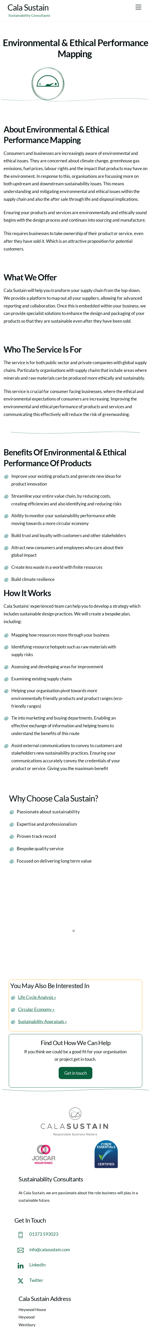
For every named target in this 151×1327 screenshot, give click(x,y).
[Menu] (138, 7)
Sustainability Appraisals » (42, 1021)
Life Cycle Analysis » (37, 997)
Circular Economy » (36, 1009)
